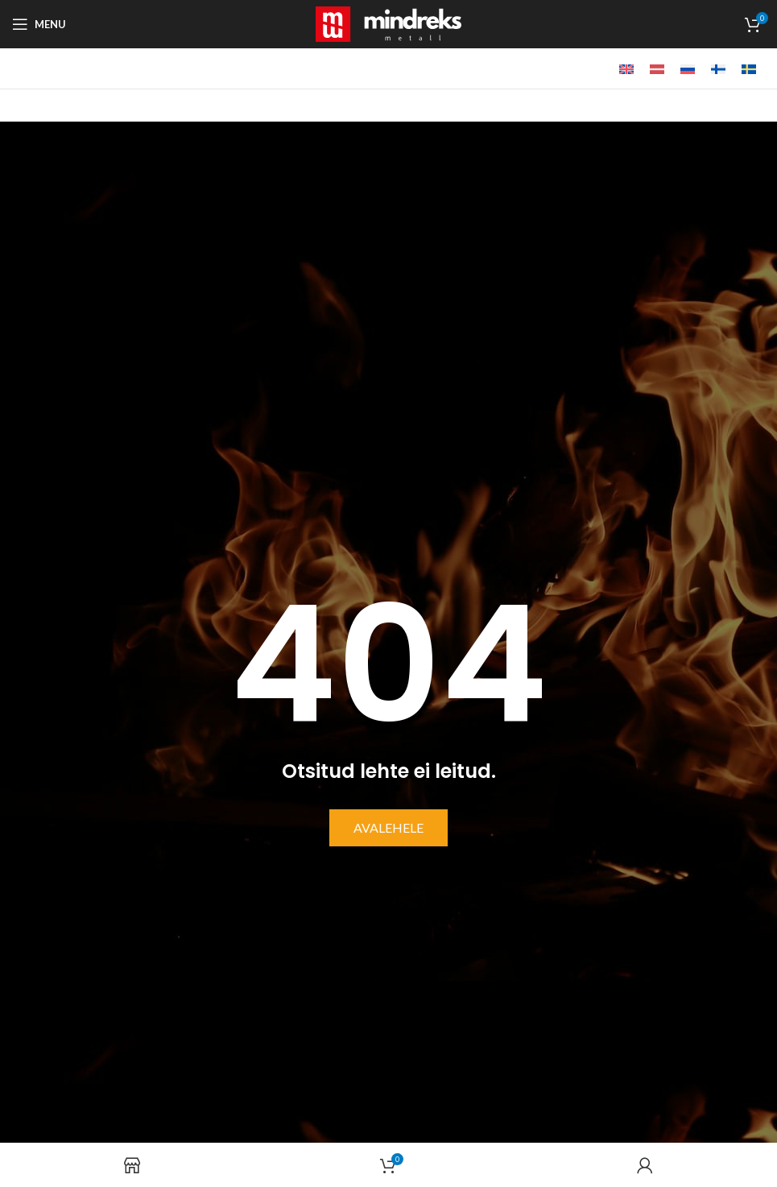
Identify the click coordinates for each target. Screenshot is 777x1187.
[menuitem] (626, 69)
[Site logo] (388, 22)
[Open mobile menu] (39, 24)
